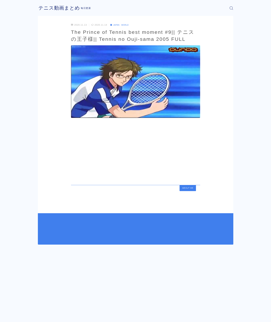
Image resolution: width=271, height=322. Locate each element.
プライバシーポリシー (67, 317)
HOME (41, 306)
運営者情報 (43, 317)
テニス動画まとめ (60, 8)
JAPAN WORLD (121, 25)
